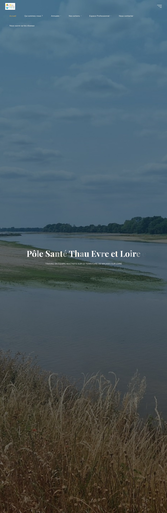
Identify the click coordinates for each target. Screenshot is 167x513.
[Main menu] (159, 6)
